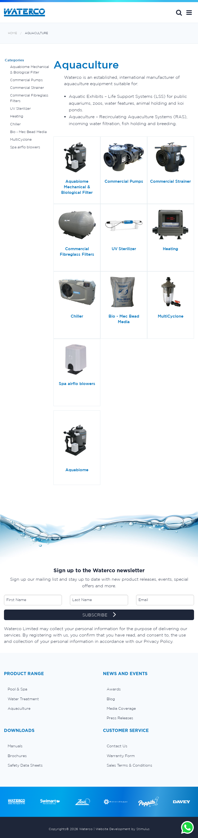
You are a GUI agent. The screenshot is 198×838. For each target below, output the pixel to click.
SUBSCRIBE (99, 615)
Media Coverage (121, 708)
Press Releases (120, 718)
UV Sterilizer (20, 109)
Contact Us (117, 746)
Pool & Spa (17, 689)
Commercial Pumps (26, 80)
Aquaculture (36, 33)
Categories (14, 60)
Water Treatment (23, 699)
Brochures (17, 756)
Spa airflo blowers (25, 147)
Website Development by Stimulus (123, 829)
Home (12, 33)
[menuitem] (49, 689)
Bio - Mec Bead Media (28, 132)
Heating (16, 116)
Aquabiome (76, 470)
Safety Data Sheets (25, 765)
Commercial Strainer (27, 88)
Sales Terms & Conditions (129, 765)
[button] (189, 12)
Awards (114, 689)
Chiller (15, 124)
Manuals (15, 746)
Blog (111, 699)
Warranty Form (121, 756)
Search (179, 12)
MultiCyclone (21, 139)
